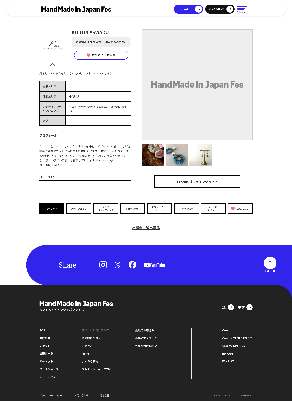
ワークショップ (79, 208)
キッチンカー (186, 208)
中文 (241, 306)
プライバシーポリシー (51, 395)
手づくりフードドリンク (159, 208)
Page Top (270, 270)
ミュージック (133, 208)
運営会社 (104, 395)
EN (224, 306)
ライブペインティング (106, 208)
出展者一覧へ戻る (146, 227)
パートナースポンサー (213, 208)
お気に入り (240, 208)
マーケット (52, 208)
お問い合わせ (81, 395)
